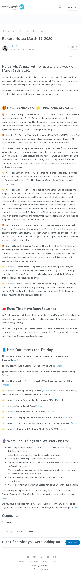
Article (17, 360)
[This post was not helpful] (77, 56)
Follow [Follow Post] (74, 46)
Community (24, 31)
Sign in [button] (71, 7)
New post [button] (72, 542)
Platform (34, 561)
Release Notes (38, 31)
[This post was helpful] (71, 56)
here (4, 498)
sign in (12, 531)
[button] (60, 7)
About (22, 561)
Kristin (14, 46)
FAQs (45, 561)
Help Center (10, 31)
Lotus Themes (45, 565)
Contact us (58, 561)
